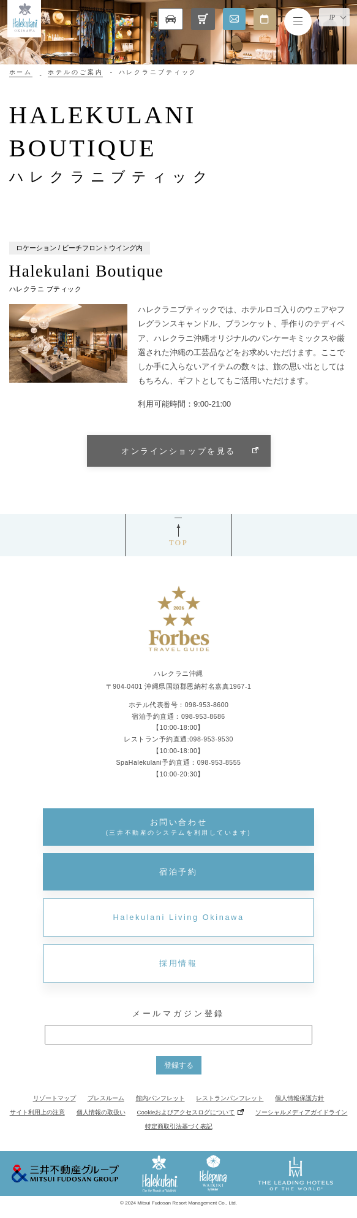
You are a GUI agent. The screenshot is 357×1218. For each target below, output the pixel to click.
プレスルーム (106, 1098)
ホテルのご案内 (75, 72)
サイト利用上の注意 (37, 1112)
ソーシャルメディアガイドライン (301, 1112)
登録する (179, 1065)
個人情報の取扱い (101, 1112)
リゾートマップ (54, 1098)
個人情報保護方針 (299, 1098)
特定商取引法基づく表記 (178, 1126)
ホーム (21, 72)
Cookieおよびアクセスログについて (186, 1112)
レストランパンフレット (229, 1098)
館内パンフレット (160, 1098)
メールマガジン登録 (178, 1013)
